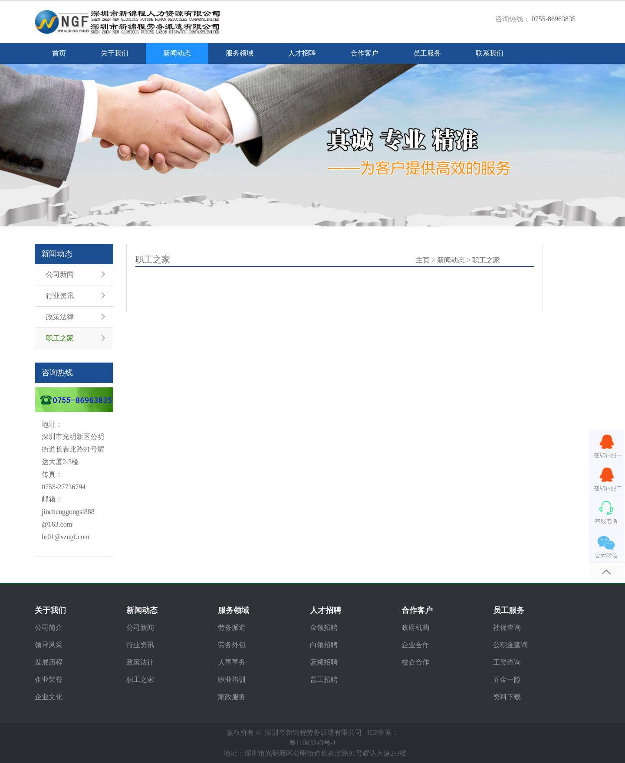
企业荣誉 (48, 679)
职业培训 (232, 679)
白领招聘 (324, 644)
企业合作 (415, 644)
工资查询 (507, 662)
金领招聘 (324, 627)
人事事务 (232, 662)
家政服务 (232, 697)
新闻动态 (177, 53)
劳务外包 (232, 644)
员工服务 (427, 53)
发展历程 (48, 662)
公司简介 (48, 627)
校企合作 (415, 662)
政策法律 (60, 317)
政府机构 (415, 627)
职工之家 (60, 338)
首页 (59, 53)
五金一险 (507, 679)
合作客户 (364, 53)
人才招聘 (302, 53)
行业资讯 (60, 295)
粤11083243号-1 (312, 743)
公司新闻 (60, 274)
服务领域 (239, 53)
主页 (423, 260)
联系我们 (489, 53)
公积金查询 (510, 644)
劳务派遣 (232, 627)
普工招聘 (324, 679)
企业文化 (48, 697)
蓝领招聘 (324, 662)
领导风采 (48, 644)
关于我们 (114, 53)
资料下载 (507, 697)
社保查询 (507, 627)
